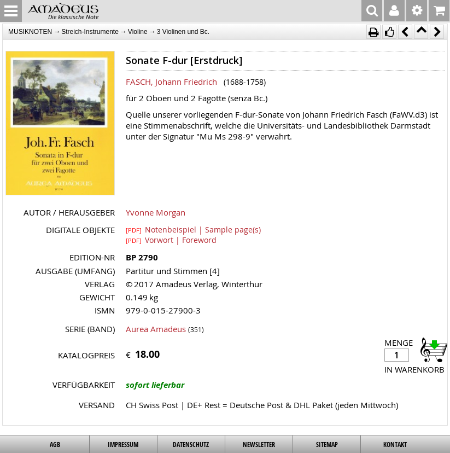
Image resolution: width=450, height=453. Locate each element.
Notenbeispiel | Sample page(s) (193, 229)
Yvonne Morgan (155, 212)
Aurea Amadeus (156, 328)
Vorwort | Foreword (171, 240)
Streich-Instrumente (90, 32)
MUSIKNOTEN (30, 32)
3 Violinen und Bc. (183, 32)
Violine (138, 32)
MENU (11, 11)
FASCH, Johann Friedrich (171, 81)
